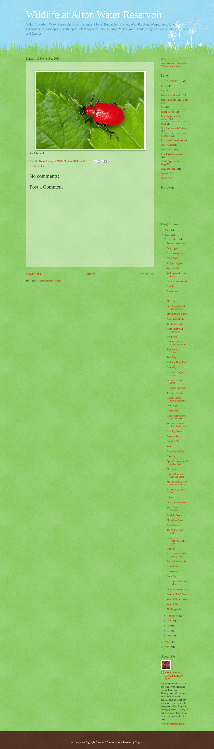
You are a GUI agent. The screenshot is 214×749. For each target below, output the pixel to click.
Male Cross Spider (175, 520)
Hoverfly (171, 456)
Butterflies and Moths (171, 95)
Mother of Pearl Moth (177, 502)
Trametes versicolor (176, 243)
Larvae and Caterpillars (172, 140)
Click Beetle (173, 258)
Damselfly (172, 367)
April (170, 635)
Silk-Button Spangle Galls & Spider (176, 307)
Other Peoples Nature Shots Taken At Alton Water (174, 65)
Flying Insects (167, 112)
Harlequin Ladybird (176, 388)
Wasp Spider (173, 604)
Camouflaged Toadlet (177, 281)
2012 (167, 642)
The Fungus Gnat (175, 324)
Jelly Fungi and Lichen (174, 351)
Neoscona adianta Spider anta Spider (177, 343)
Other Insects (167, 149)
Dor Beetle (172, 337)
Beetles (40, 166)
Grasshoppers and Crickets (173, 128)
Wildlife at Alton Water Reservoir (94, 14)
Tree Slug (171, 357)
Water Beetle (173, 268)
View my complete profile (173, 724)
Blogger (138, 742)
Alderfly (171, 286)
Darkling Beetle (174, 431)
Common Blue (174, 436)
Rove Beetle (172, 525)
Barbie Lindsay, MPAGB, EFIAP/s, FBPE (174, 675)
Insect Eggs (172, 405)
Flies (163, 107)
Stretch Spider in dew (177, 314)
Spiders (164, 173)
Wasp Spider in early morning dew (176, 555)
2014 (167, 230)
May (169, 631)
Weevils (165, 178)
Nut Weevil (172, 291)
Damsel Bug (173, 410)
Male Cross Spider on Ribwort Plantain (177, 483)
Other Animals (168, 145)
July (169, 620)
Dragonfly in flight (175, 451)
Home (91, 273)
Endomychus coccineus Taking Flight (176, 541)
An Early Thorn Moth (177, 362)
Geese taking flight (176, 253)
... (168, 296)
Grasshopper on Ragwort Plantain (176, 399)
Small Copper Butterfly (173, 509)
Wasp (169, 446)
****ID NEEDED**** (172, 81)
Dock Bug (171, 576)
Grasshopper (173, 571)
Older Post (147, 273)
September (172, 615)
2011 (167, 647)
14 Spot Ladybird (175, 393)
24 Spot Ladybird (175, 263)
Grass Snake (173, 566)
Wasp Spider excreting (177, 599)
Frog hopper (172, 248)
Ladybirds (166, 136)
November (172, 239)
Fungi (164, 124)
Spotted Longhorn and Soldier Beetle (177, 462)
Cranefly (171, 548)
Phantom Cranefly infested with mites (177, 425)
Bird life (165, 90)
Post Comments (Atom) (50, 280)
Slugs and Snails (169, 169)
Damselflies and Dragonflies (174, 100)
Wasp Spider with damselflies (175, 330)
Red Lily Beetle (174, 515)
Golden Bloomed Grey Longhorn (175, 475)
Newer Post (33, 273)
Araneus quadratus (175, 319)
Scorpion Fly (173, 441)
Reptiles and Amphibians (173, 154)
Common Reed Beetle (177, 594)
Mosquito (171, 469)
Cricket (170, 497)
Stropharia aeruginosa (177, 589)
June (169, 625)
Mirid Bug (172, 301)
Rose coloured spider (176, 561)
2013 (167, 235)
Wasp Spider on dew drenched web (176, 417)
